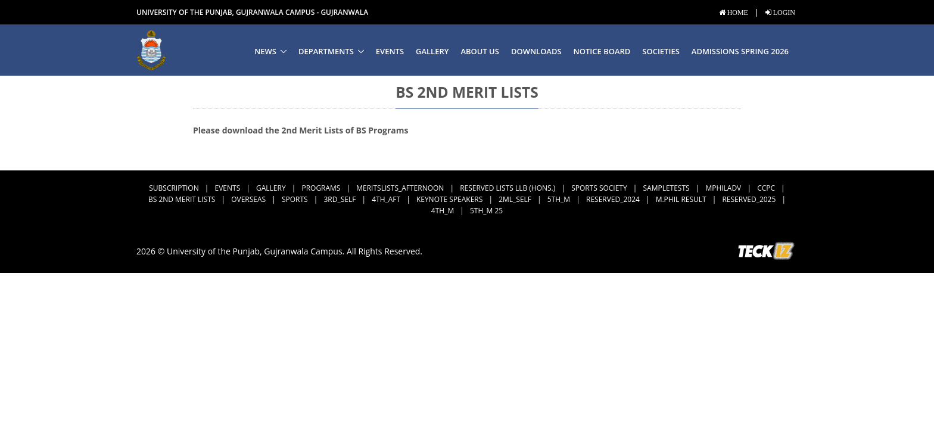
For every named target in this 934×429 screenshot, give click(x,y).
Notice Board (602, 51)
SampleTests (666, 188)
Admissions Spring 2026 (740, 51)
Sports (295, 199)
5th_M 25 (486, 211)
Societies (660, 51)
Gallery (432, 51)
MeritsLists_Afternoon (400, 188)
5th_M (558, 199)
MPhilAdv (723, 188)
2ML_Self (515, 199)
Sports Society (599, 188)
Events (390, 51)
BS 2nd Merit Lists (181, 199)
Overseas (248, 199)
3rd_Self (339, 199)
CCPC (766, 188)
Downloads (536, 51)
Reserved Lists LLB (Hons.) (507, 188)
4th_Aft (386, 199)
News (265, 51)
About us (479, 51)
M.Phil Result (681, 199)
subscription (173, 188)
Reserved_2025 (749, 199)
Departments (326, 51)
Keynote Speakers (449, 199)
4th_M (442, 211)
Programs (320, 188)
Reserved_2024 (613, 199)
